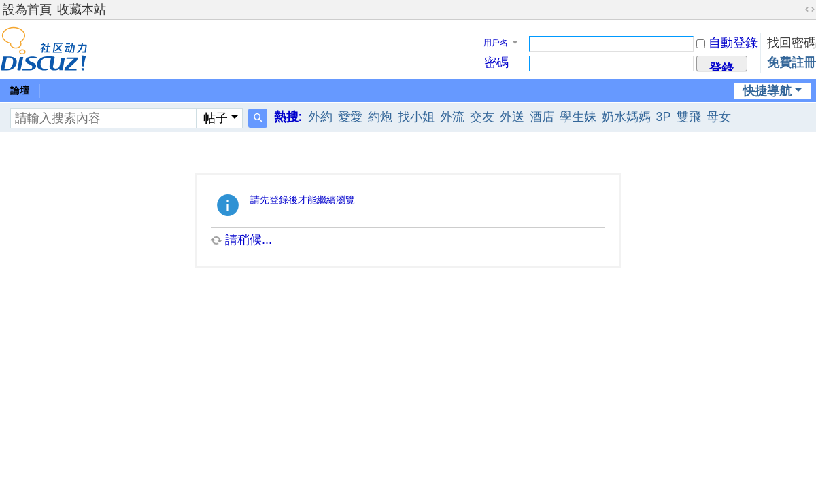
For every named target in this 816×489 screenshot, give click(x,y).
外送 (512, 117)
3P (663, 117)
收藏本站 (81, 9)
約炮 (380, 117)
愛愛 (350, 117)
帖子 (215, 118)
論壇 (19, 90)
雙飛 (689, 117)
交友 (482, 117)
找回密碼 (791, 43)
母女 (719, 117)
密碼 (496, 62)
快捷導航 (767, 91)
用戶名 (495, 43)
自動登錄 (727, 43)
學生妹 (578, 117)
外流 (452, 117)
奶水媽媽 (626, 117)
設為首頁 (27, 9)
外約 (320, 117)
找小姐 (416, 117)
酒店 (542, 117)
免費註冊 (791, 62)
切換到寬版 (810, 9)
